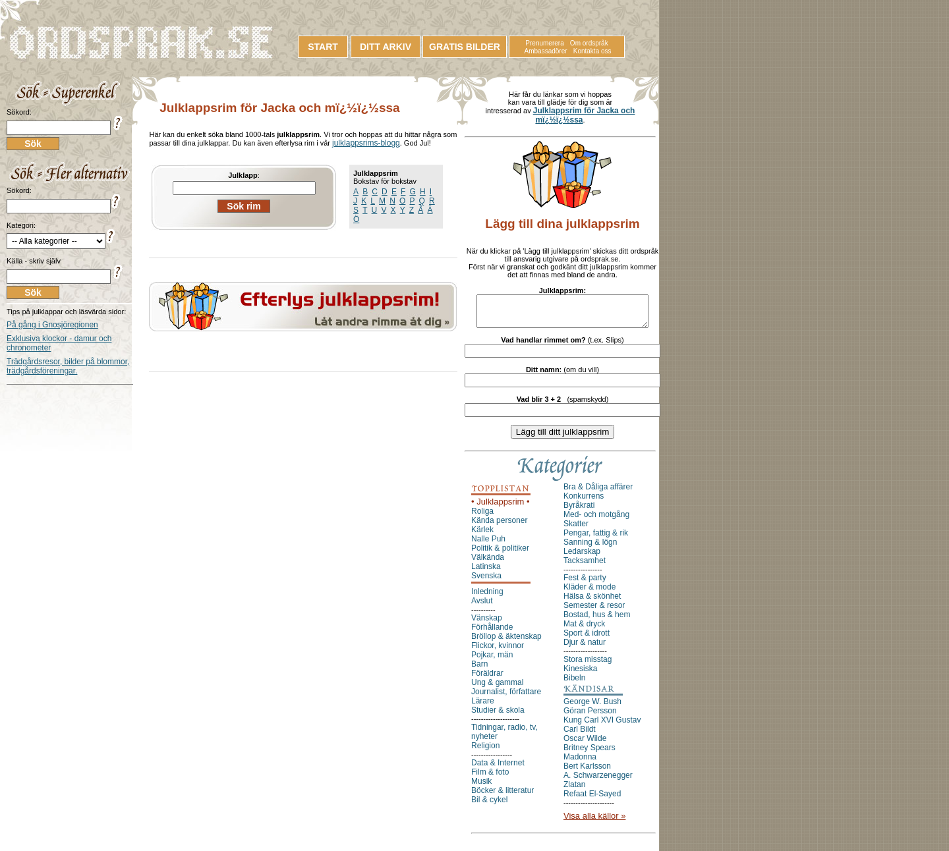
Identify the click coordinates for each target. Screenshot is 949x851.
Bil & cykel (489, 805)
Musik (481, 787)
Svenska (486, 581)
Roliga (482, 517)
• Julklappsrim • (500, 507)
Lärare (482, 706)
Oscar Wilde (584, 744)
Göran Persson (590, 716)
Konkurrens (583, 502)
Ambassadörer (546, 51)
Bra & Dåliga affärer (598, 492)
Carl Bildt (579, 735)
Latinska (486, 572)
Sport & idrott (586, 639)
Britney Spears (589, 753)
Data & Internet (498, 768)
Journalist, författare (506, 697)
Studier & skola (498, 716)
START (323, 46)
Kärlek (482, 535)
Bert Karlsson (587, 772)
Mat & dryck (584, 629)
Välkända (487, 563)
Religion (485, 751)
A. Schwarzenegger (598, 781)
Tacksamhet (584, 566)
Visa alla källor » (594, 822)
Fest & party (584, 583)
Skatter (576, 529)
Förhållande (492, 633)
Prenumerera (544, 43)
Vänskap (486, 623)
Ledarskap (581, 557)
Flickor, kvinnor (497, 651)
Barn (479, 669)
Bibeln (574, 683)
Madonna (579, 762)
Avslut (481, 606)
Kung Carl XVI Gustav (602, 725)
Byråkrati (578, 511)
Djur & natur (584, 648)
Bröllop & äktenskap (506, 642)
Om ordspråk (589, 43)
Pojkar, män (492, 660)
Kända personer (499, 526)
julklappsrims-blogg (366, 143)
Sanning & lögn (590, 548)
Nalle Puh (488, 544)
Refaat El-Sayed (592, 799)
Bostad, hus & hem (596, 620)
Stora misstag (587, 665)
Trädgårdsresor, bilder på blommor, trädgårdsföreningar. (68, 366)
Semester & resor (594, 611)
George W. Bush (592, 707)
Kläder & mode (589, 592)
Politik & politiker (500, 554)
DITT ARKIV (385, 46)
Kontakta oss (592, 51)
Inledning (487, 597)
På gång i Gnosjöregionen (52, 324)
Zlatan (574, 790)
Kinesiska (580, 674)
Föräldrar (487, 679)
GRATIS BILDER (464, 46)
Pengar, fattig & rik (595, 538)
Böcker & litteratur (502, 796)
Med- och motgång (596, 520)
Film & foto (490, 777)
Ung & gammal (497, 688)
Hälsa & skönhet (592, 602)
